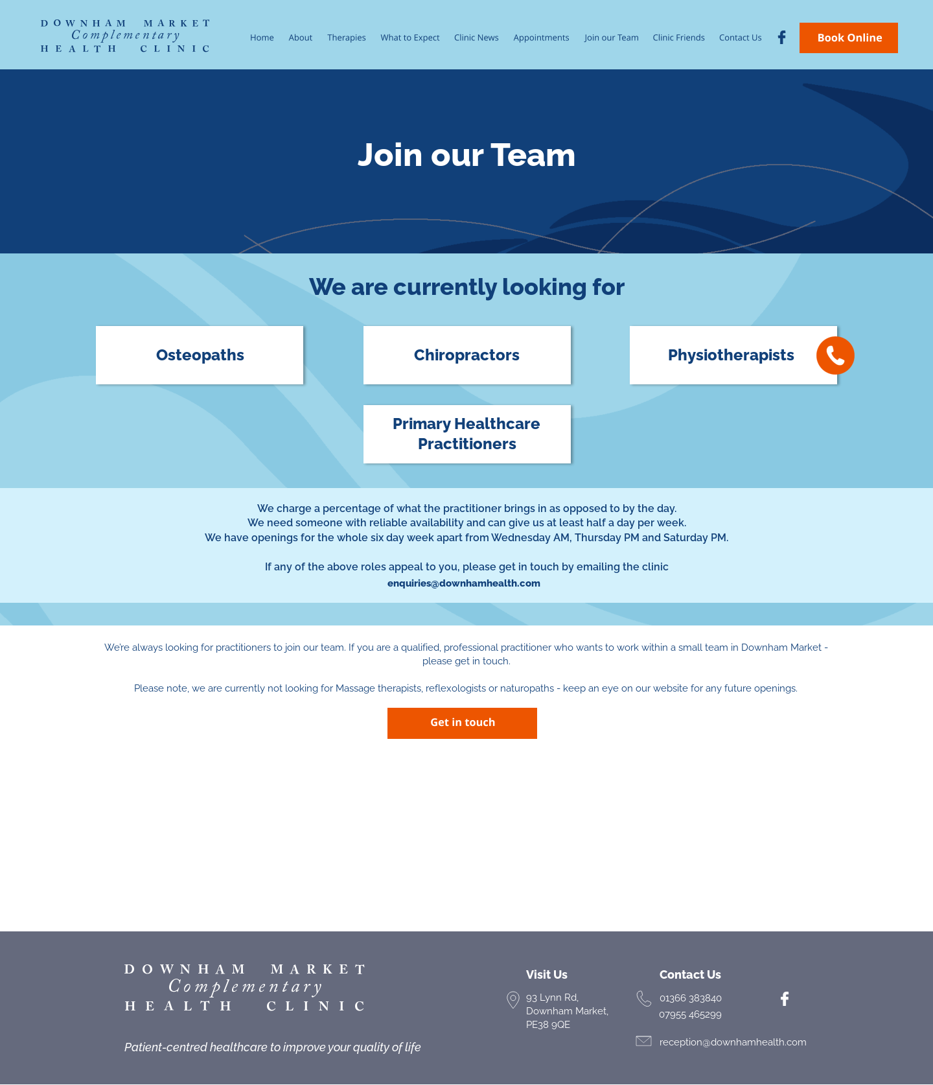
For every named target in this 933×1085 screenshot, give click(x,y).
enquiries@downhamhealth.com (463, 583)
